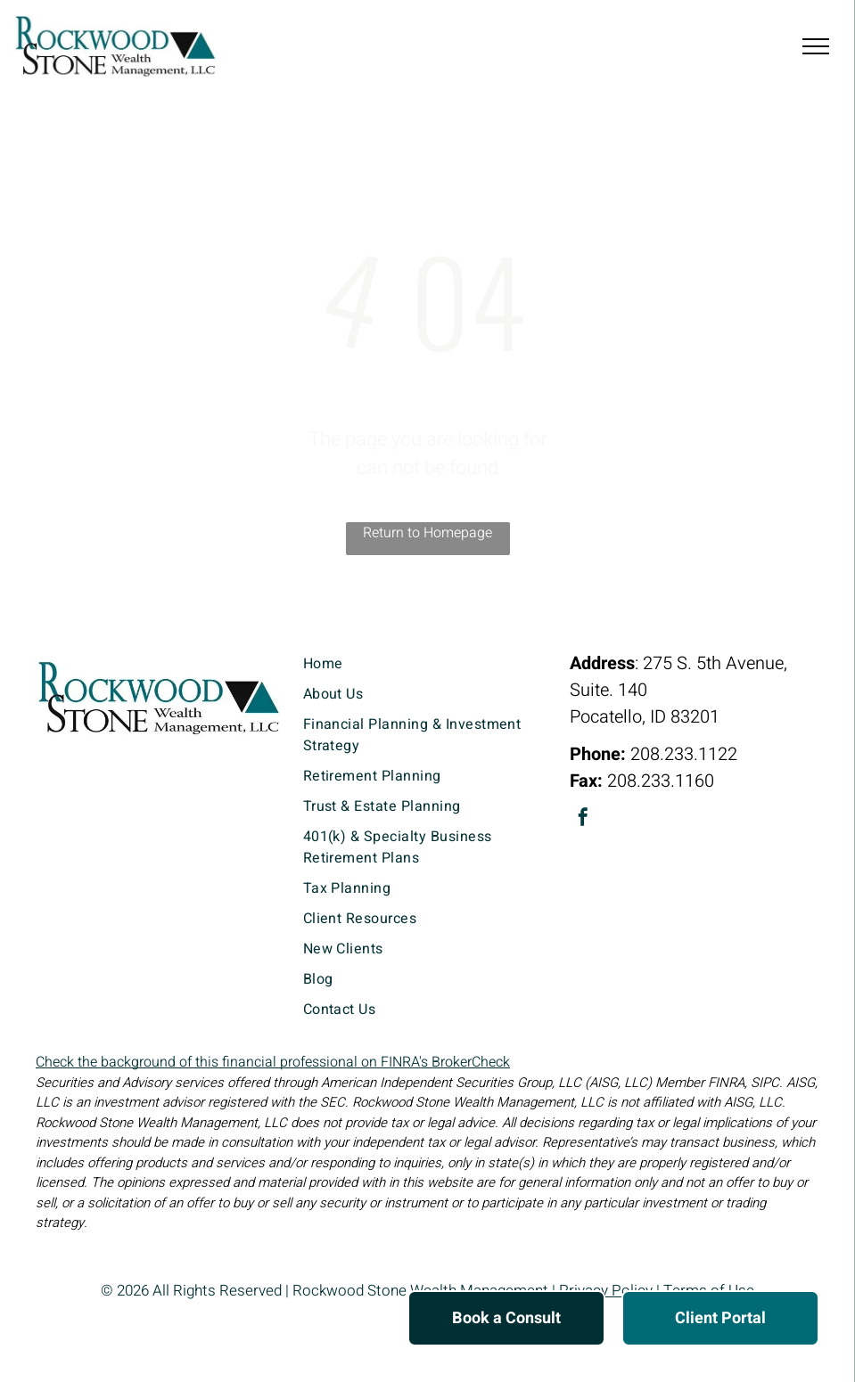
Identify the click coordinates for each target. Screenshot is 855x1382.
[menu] (816, 46)
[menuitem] (428, 664)
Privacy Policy (606, 1291)
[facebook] (583, 819)
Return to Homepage (427, 533)
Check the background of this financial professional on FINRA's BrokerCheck (273, 1062)
